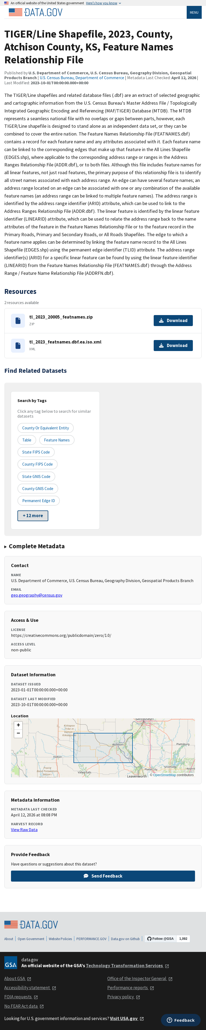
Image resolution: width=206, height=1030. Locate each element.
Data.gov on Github (125, 939)
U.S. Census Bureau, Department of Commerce (82, 77)
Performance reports (130, 988)
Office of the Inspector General (140, 978)
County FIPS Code (37, 464)
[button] (18, 726)
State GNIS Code (36, 476)
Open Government (31, 939)
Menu (194, 12)
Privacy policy (123, 997)
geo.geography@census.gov (36, 595)
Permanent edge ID (38, 500)
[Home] (35, 12)
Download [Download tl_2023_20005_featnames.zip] (173, 320)
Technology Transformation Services (127, 966)
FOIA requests (21, 997)
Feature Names (57, 440)
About (8, 939)
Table (26, 440)
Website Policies (60, 939)
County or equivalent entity (45, 427)
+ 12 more (33, 515)
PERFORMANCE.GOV (91, 939)
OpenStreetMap (164, 775)
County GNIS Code (37, 488)
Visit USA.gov (127, 1018)
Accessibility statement (30, 988)
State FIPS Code (36, 452)
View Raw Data (24, 829)
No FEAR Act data (24, 1006)
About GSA (17, 978)
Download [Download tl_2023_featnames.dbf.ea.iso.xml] (173, 345)
